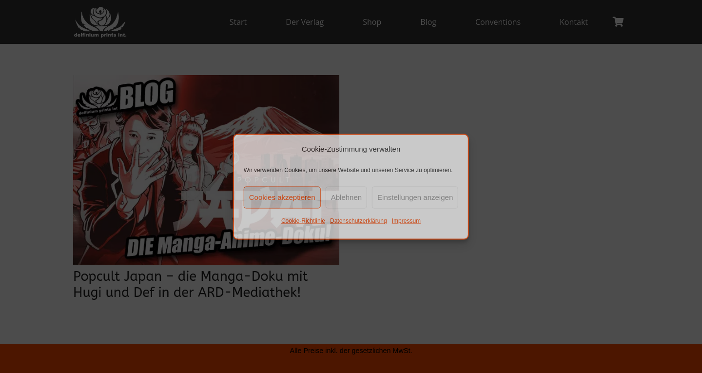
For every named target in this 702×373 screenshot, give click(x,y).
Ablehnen (346, 197)
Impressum (406, 220)
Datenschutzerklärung (358, 220)
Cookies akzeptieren (282, 197)
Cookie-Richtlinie (303, 220)
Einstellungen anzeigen (415, 197)
